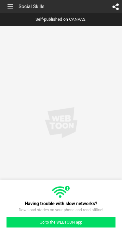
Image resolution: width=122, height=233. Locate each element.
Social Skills (32, 6)
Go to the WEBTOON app (61, 222)
